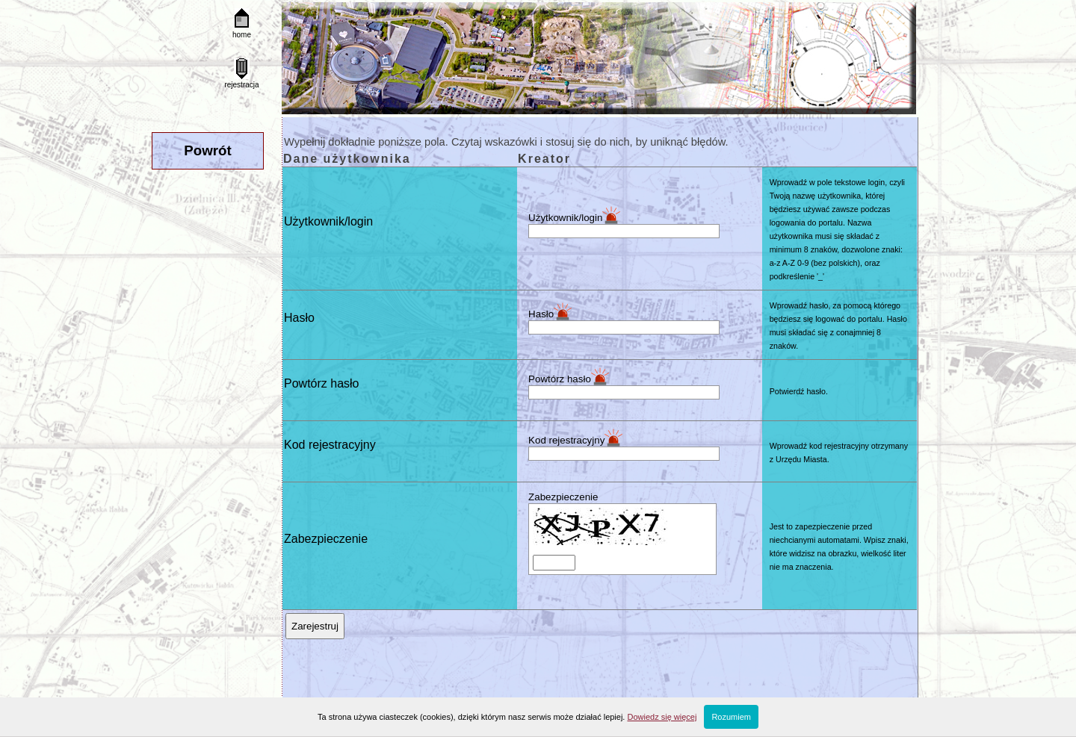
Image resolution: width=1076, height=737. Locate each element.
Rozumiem (731, 716)
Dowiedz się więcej (661, 716)
